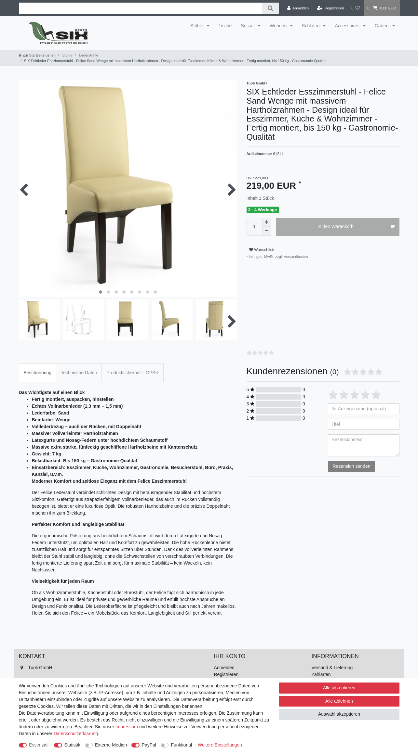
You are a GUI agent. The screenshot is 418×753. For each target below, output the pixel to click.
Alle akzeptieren (339, 687)
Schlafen (311, 25)
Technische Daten (79, 372)
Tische (225, 25)
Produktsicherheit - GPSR (132, 372)
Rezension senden (352, 466)
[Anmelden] (298, 8)
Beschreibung (38, 372)
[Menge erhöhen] (266, 222)
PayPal (149, 744)
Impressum (126, 726)
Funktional (181, 744)
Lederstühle (88, 55)
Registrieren (226, 674)
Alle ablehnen (339, 701)
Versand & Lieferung (332, 667)
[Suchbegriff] (140, 8)
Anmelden (224, 667)
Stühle (197, 25)
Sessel (248, 25)
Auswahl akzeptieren (339, 714)
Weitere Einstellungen (220, 744)
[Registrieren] (331, 8)
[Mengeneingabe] (254, 227)
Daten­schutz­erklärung (76, 733)
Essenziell (39, 744)
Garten (382, 25)
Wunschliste (262, 250)
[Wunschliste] (356, 8)
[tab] (38, 372)
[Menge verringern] (266, 231)
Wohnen (279, 25)
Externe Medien (111, 744)
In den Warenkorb (355, 227)
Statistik (72, 744)
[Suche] (270, 8)
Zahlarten (321, 674)
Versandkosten (295, 257)
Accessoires (347, 25)
